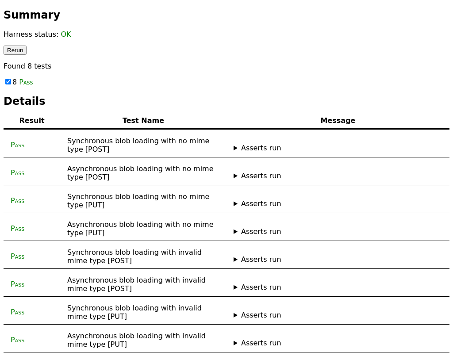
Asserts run (261, 148)
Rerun (15, 50)
